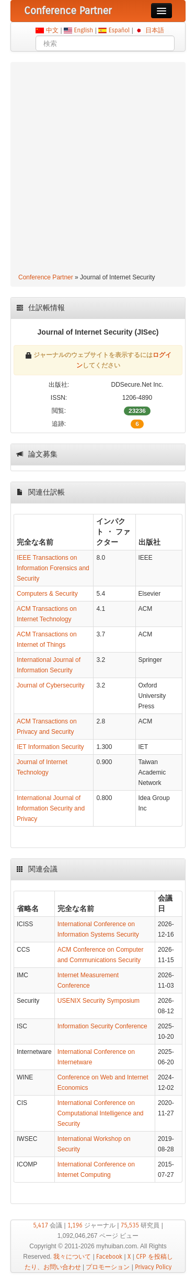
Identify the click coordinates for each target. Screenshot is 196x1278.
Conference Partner (45, 277)
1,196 (75, 1225)
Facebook (109, 1256)
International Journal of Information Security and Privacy (51, 808)
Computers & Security (47, 593)
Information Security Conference (102, 1026)
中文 (52, 30)
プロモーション (108, 1267)
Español (119, 30)
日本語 (154, 30)
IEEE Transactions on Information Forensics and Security (53, 568)
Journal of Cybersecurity (50, 685)
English (83, 30)
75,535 (130, 1225)
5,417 (40, 1225)
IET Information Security (50, 747)
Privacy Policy (153, 1267)
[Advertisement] (98, 169)
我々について (72, 1256)
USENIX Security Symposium (98, 1000)
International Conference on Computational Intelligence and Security (100, 1113)
